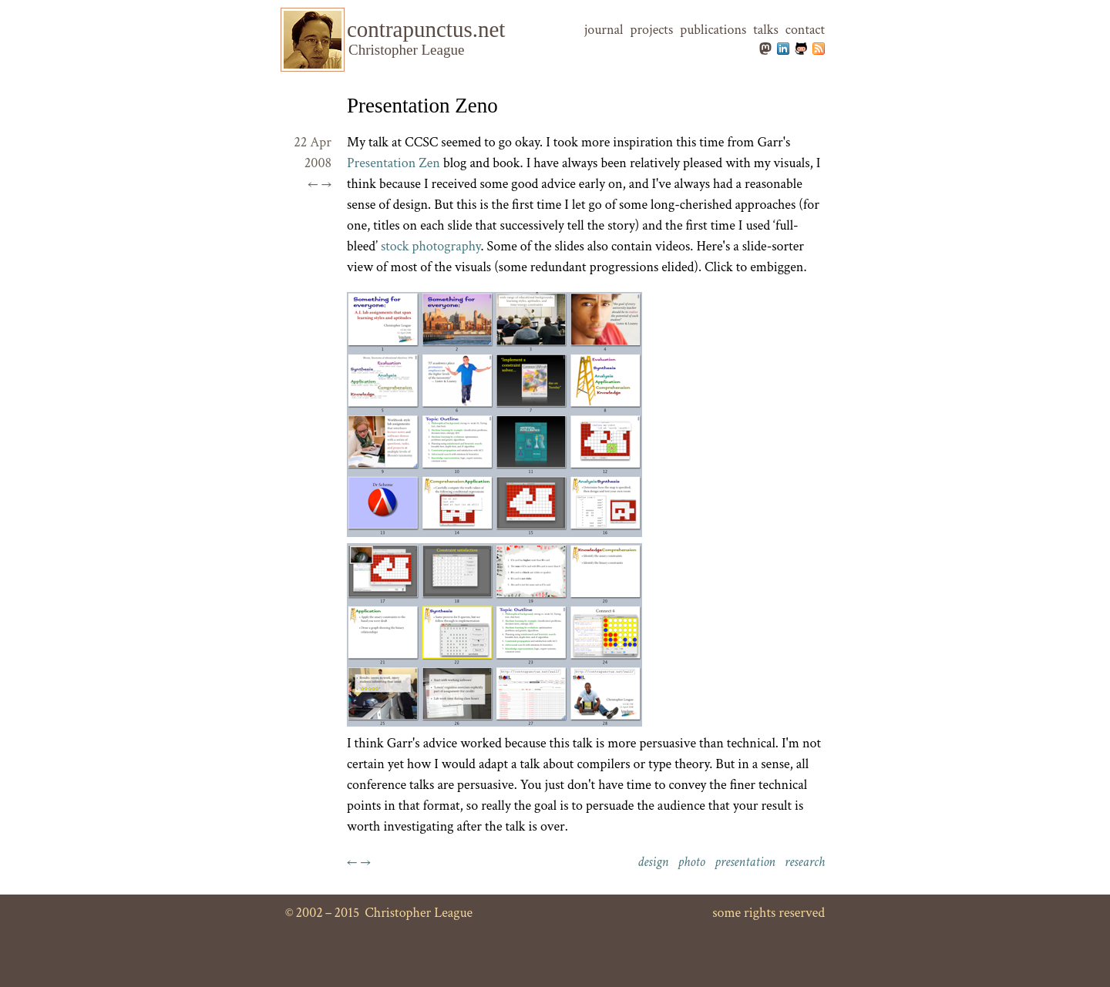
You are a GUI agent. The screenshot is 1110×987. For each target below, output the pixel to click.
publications (713, 30)
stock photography (431, 246)
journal (604, 30)
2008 (317, 163)
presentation (745, 862)
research (805, 862)
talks (765, 30)
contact (805, 30)
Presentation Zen (393, 163)
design (652, 862)
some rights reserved (768, 913)
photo (691, 862)
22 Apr (312, 142)
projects (651, 30)
